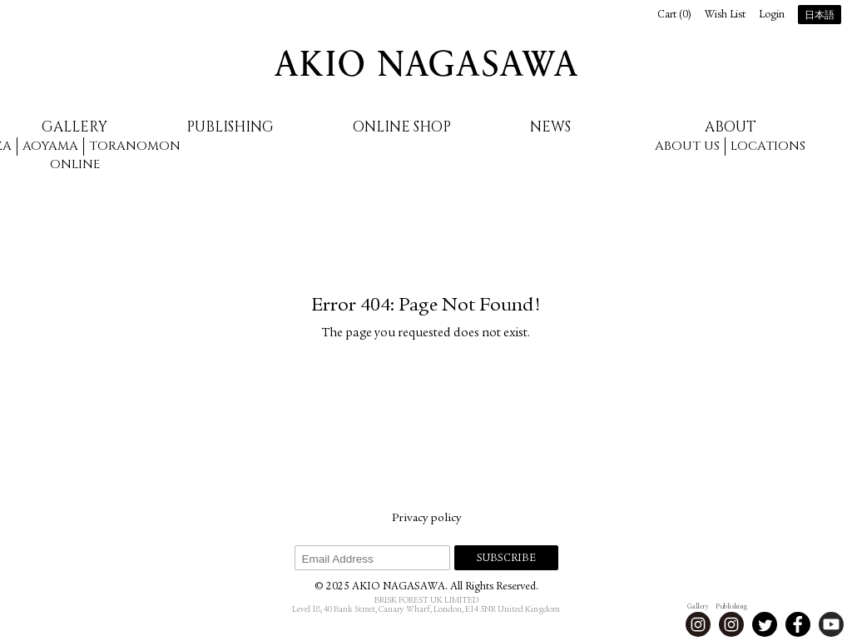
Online (75, 164)
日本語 (820, 16)
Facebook (797, 624)
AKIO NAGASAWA (426, 63)
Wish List (725, 15)
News (550, 127)
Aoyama (50, 146)
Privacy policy (426, 518)
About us (687, 146)
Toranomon (135, 146)
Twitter (764, 624)
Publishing (230, 127)
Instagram (698, 624)
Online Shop (402, 127)
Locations (768, 146)
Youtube (831, 624)
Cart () (674, 15)
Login (772, 15)
